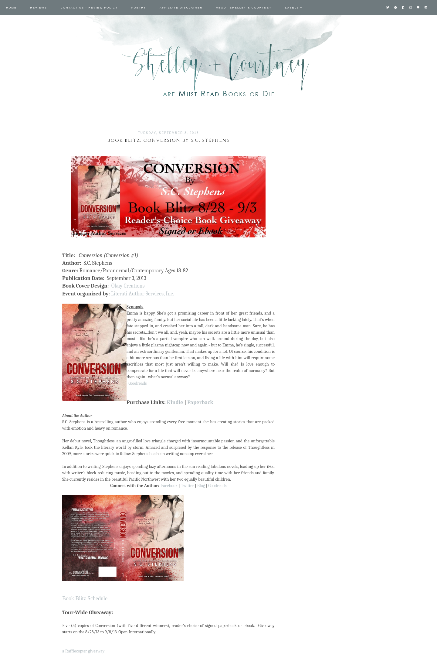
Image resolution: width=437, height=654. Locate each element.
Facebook (169, 485)
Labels (292, 7)
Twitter (187, 485)
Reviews (38, 7)
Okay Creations (128, 286)
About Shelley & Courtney (244, 7)
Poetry (138, 7)
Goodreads (137, 383)
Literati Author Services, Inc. (142, 294)
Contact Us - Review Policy (89, 7)
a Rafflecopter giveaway (83, 651)
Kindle (175, 402)
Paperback (200, 402)
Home (11, 7)
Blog (201, 485)
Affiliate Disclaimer (181, 7)
